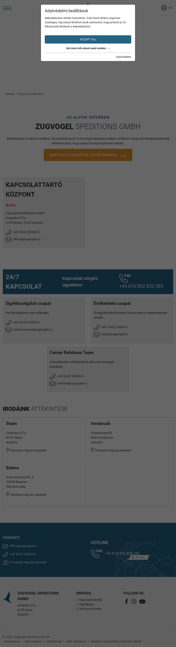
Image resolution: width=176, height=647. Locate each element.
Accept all (88, 39)
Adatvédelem (123, 56)
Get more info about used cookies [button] (88, 48)
